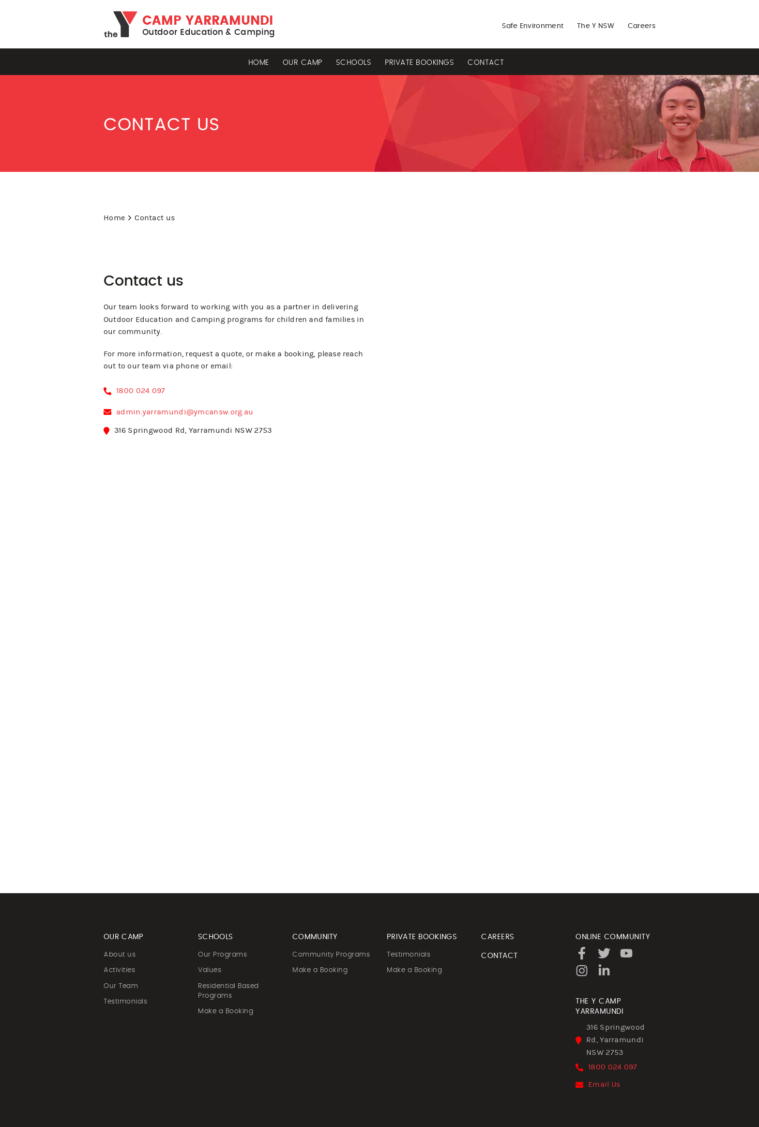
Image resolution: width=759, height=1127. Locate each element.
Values (209, 970)
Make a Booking (225, 1011)
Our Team (121, 986)
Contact (486, 62)
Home (258, 62)
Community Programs (331, 954)
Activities (119, 970)
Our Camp (302, 62)
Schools (354, 62)
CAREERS (498, 937)
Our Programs (222, 954)
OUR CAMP (123, 937)
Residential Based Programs (228, 991)
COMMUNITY (315, 937)
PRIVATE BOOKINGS (422, 937)
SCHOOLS (215, 937)
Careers (641, 26)
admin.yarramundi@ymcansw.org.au (184, 412)
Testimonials (125, 1001)
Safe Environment (532, 26)
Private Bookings (419, 62)
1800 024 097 (141, 390)
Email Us (604, 1084)
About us (120, 954)
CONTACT (499, 955)
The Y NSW (595, 26)
